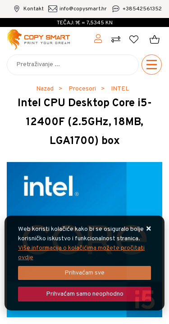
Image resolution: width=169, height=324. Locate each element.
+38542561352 (142, 9)
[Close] (84, 273)
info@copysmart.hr (83, 9)
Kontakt (33, 9)
